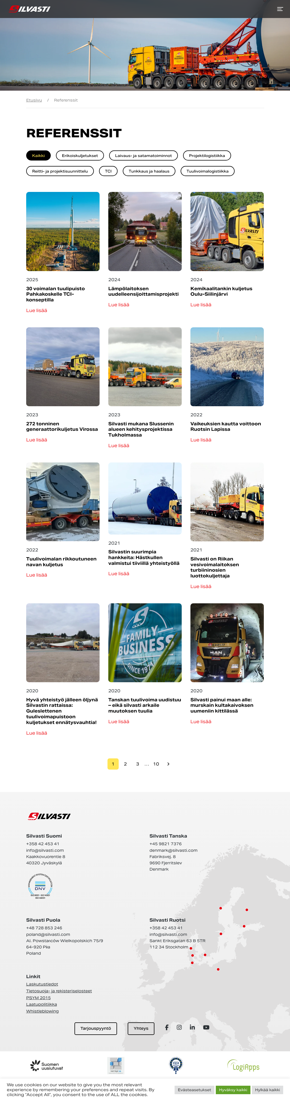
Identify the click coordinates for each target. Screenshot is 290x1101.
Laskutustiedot (42, 984)
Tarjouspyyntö (95, 1028)
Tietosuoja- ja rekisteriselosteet (59, 991)
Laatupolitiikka (41, 1004)
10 (156, 764)
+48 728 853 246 (44, 927)
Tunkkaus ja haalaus (149, 171)
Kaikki (38, 155)
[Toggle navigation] (280, 9)
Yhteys (141, 1028)
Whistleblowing (42, 1011)
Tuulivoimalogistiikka (208, 171)
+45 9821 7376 (166, 843)
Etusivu (34, 100)
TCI (108, 171)
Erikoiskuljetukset (80, 155)
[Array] (167, 1027)
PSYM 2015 (38, 997)
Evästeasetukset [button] (194, 1090)
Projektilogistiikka (207, 155)
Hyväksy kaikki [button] (233, 1090)
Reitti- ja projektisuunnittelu (60, 171)
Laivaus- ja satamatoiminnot (143, 155)
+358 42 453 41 (42, 843)
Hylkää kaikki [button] (267, 1090)
